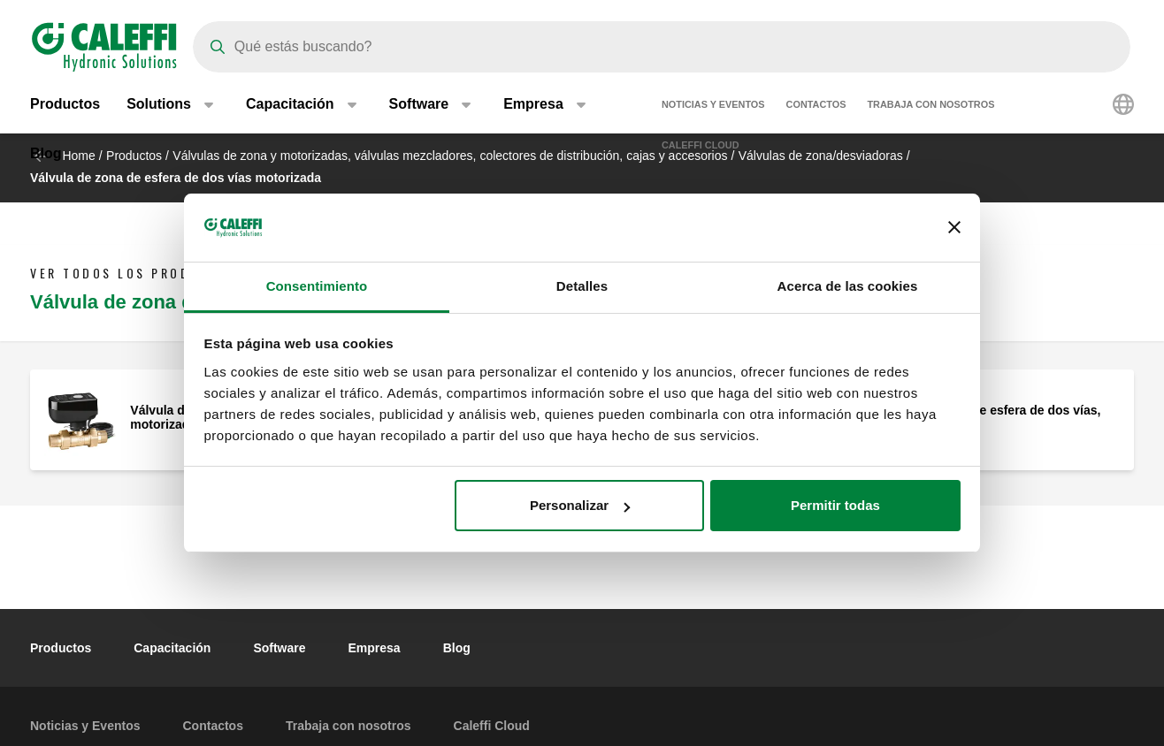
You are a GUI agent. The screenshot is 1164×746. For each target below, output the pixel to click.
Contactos (816, 106)
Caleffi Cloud (700, 146)
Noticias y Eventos (713, 106)
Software (279, 648)
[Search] (661, 46)
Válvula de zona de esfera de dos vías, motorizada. (988, 417)
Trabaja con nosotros (930, 106)
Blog (46, 155)
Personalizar (580, 505)
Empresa (374, 648)
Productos (65, 105)
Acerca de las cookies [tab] (847, 285)
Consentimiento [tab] (317, 285)
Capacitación (172, 648)
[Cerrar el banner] (954, 228)
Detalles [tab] (582, 285)
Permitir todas (835, 505)
